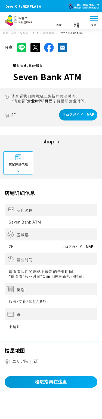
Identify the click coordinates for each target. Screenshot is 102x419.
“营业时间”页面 (38, 101)
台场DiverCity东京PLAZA (21, 33)
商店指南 (49, 33)
